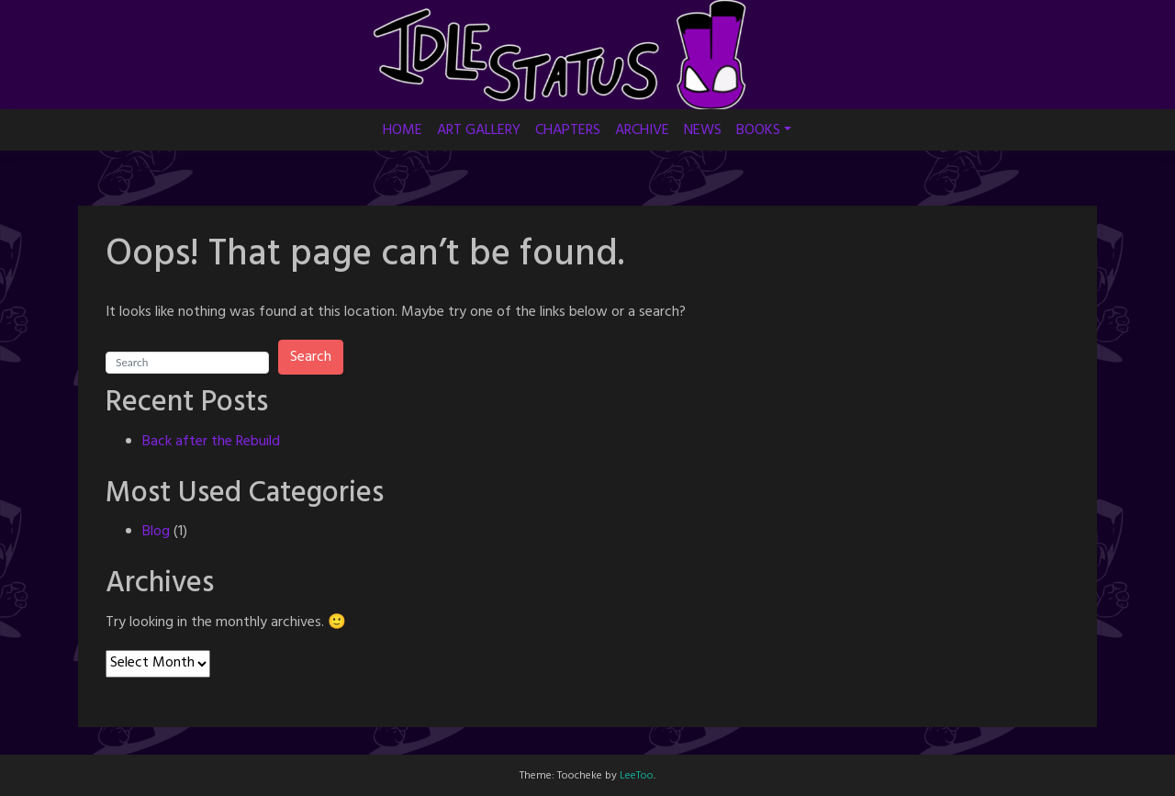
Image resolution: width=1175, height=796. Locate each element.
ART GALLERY (478, 130)
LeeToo (637, 776)
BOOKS (758, 130)
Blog (156, 532)
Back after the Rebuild (211, 442)
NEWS (703, 130)
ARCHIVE (642, 130)
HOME (402, 130)
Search (310, 357)
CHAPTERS (567, 130)
